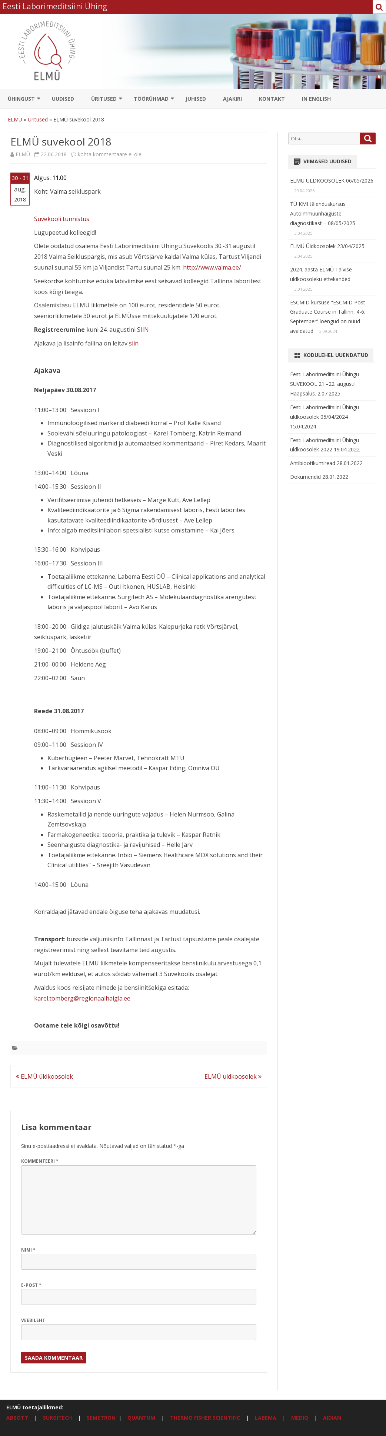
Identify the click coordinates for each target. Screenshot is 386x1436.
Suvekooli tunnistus (61, 219)
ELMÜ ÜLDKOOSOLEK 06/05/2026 (331, 180)
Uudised (63, 98)
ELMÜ (15, 119)
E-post (31, 1285)
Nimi (28, 1250)
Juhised (196, 98)
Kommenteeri (40, 1161)
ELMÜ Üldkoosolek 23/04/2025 (327, 246)
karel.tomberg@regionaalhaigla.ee (82, 998)
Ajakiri (232, 98)
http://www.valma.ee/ (212, 267)
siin (134, 343)
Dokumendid (306, 476)
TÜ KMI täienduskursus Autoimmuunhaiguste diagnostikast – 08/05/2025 (322, 213)
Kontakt (272, 98)
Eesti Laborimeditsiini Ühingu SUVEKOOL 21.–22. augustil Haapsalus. (324, 384)
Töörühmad (151, 98)
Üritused (104, 98)
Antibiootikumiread (313, 463)
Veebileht (33, 1320)
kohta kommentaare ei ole (110, 154)
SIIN (143, 329)
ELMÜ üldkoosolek (44, 1076)
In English (316, 98)
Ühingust (21, 98)
